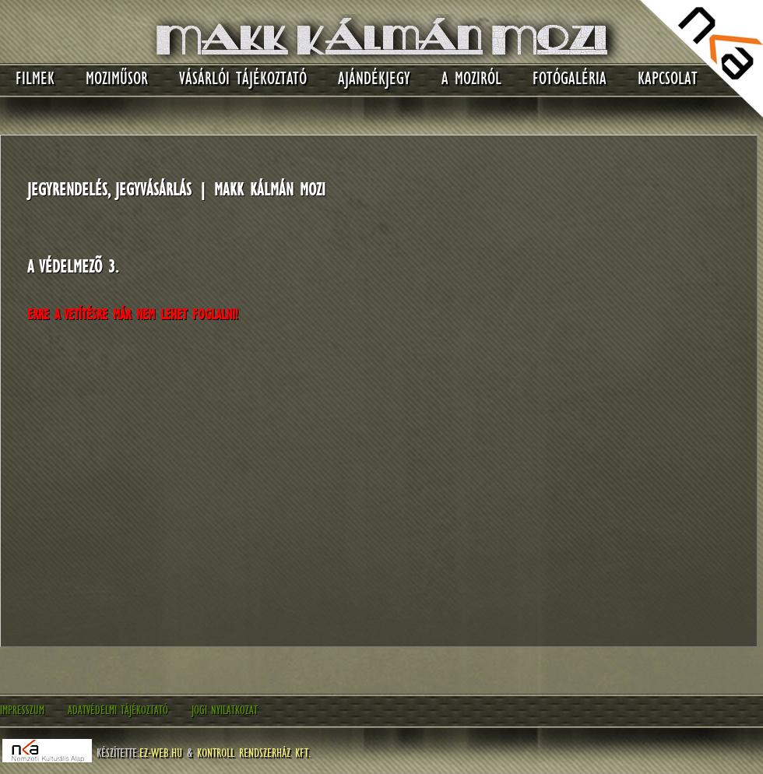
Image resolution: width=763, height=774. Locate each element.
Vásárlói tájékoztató (243, 78)
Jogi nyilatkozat (225, 710)
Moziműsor (117, 78)
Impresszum (22, 710)
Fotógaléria (570, 78)
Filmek (35, 78)
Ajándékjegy (374, 78)
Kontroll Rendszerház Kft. (254, 752)
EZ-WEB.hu (160, 752)
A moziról (471, 78)
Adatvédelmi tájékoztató (118, 710)
